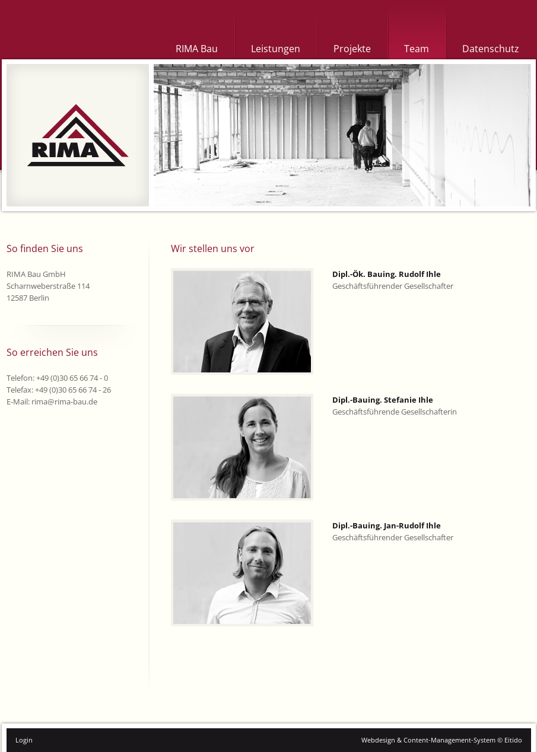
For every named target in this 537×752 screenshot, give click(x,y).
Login (24, 739)
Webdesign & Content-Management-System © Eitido (441, 739)
